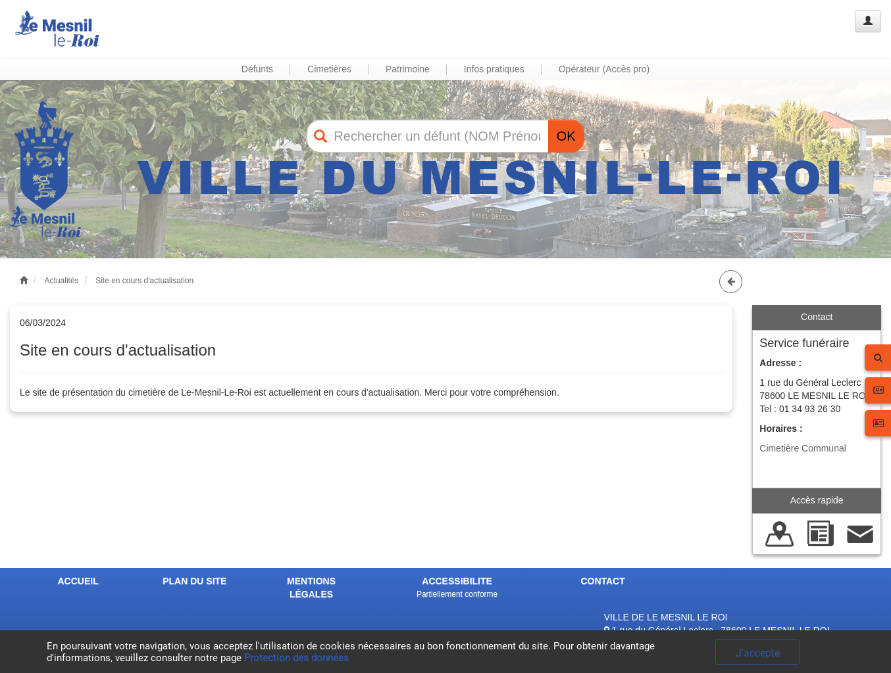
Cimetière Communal (802, 448)
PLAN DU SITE (194, 581)
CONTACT (602, 581)
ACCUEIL (77, 581)
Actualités (62, 280)
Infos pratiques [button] (494, 69)
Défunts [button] (257, 69)
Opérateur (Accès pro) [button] (604, 69)
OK (566, 136)
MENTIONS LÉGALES (311, 587)
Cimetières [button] (329, 69)
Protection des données (296, 658)
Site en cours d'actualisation (144, 280)
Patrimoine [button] (408, 69)
